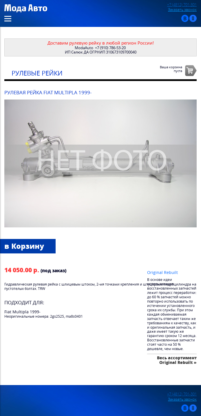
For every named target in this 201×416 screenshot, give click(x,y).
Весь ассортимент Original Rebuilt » (177, 360)
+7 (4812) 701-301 (182, 4)
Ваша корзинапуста (171, 69)
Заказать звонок (182, 9)
